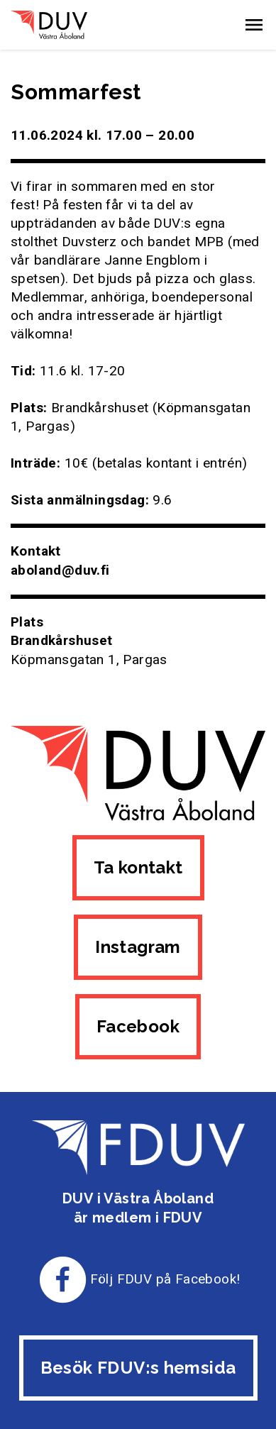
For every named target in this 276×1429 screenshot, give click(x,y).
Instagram (138, 947)
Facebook (138, 1026)
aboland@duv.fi (60, 570)
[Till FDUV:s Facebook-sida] (63, 1279)
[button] (254, 24)
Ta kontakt (138, 867)
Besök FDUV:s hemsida (138, 1367)
